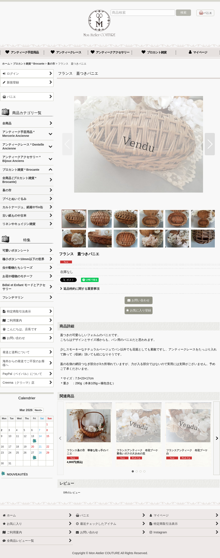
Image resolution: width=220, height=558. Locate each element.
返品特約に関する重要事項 (79, 288)
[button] (67, 144)
